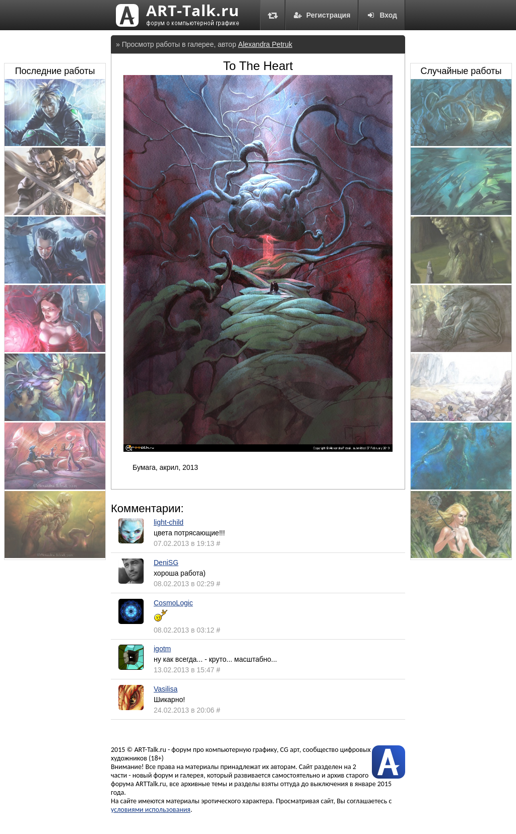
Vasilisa (165, 689)
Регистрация (322, 15)
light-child (168, 522)
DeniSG (166, 563)
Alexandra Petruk (265, 44)
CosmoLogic (173, 603)
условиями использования (150, 809)
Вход (381, 15)
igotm (162, 649)
